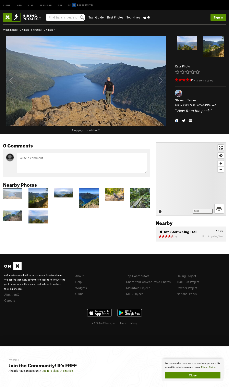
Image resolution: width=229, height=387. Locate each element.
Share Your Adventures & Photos (148, 282)
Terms (123, 323)
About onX (11, 294)
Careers (9, 300)
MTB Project (134, 294)
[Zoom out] (221, 169)
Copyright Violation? (86, 130)
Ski (60, 5)
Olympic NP (50, 29)
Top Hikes (133, 17)
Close (193, 375)
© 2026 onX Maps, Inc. (104, 323)
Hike (31, 5)
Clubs (79, 294)
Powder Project (187, 288)
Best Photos (115, 17)
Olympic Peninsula (30, 29)
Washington (10, 29)
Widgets (81, 288)
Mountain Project (138, 288)
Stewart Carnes (185, 100)
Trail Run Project (188, 282)
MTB (19, 5)
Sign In (218, 17)
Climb (7, 5)
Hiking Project (186, 276)
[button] (177, 120)
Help (78, 282)
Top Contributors (137, 276)
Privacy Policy (208, 367)
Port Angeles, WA (206, 104)
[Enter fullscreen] (221, 148)
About (79, 276)
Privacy (133, 323)
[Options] (219, 208)
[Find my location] (221, 155)
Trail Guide (96, 17)
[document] (192, 369)
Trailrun (46, 5)
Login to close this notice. (58, 370)
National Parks (187, 294)
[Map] (191, 179)
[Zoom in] (221, 163)
